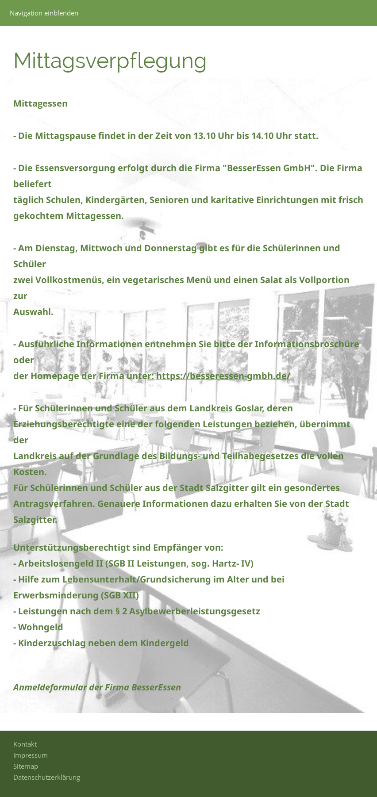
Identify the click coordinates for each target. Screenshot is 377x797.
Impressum (30, 755)
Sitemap (25, 766)
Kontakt (25, 744)
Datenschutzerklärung (46, 777)
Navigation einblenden (44, 12)
